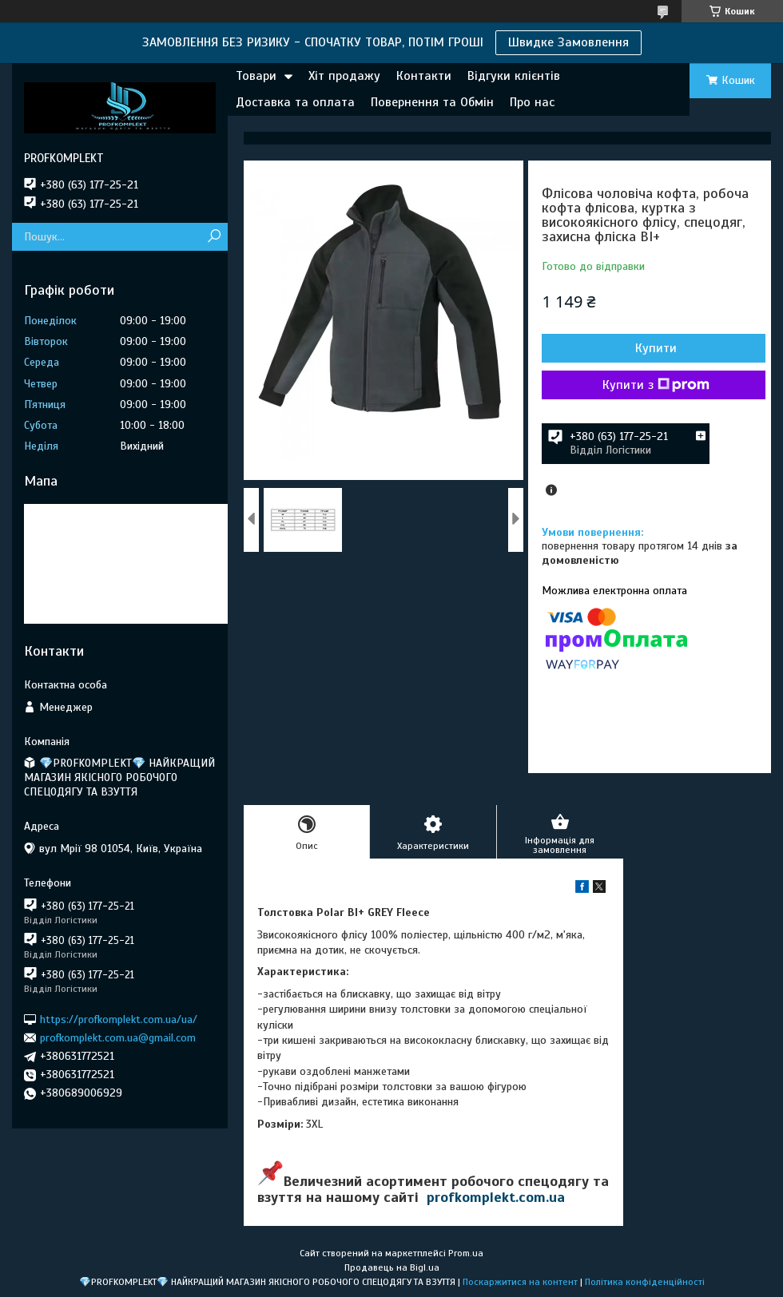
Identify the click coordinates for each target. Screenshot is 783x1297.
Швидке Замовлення (568, 42)
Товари (256, 76)
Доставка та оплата (295, 102)
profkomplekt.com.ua (496, 1197)
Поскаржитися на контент (520, 1281)
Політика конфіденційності (645, 1281)
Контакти (423, 76)
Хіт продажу (344, 76)
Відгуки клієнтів (513, 76)
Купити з (655, 385)
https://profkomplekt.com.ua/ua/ (118, 1018)
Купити (656, 348)
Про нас (532, 102)
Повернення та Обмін (432, 102)
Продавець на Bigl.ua (391, 1267)
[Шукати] (214, 237)
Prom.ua (465, 1253)
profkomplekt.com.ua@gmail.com (118, 1038)
